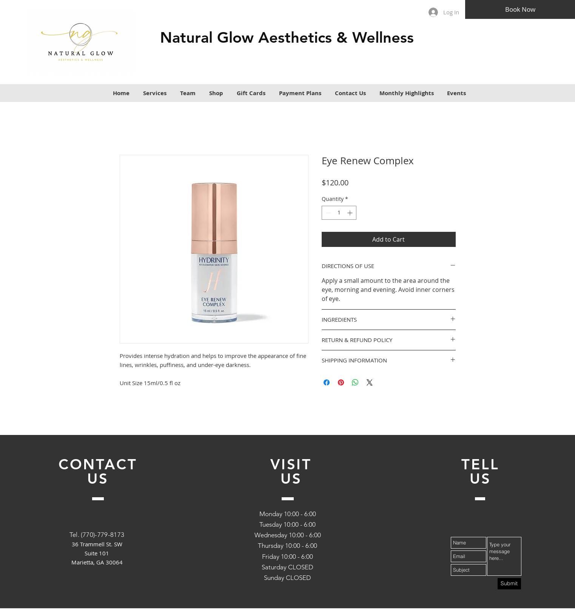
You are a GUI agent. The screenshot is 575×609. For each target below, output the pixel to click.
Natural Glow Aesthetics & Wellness (287, 37)
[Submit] (509, 583)
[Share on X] (369, 382)
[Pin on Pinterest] (340, 382)
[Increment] (350, 212)
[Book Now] (520, 9)
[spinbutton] (339, 212)
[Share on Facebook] (326, 382)
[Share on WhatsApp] (355, 382)
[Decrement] (327, 212)
